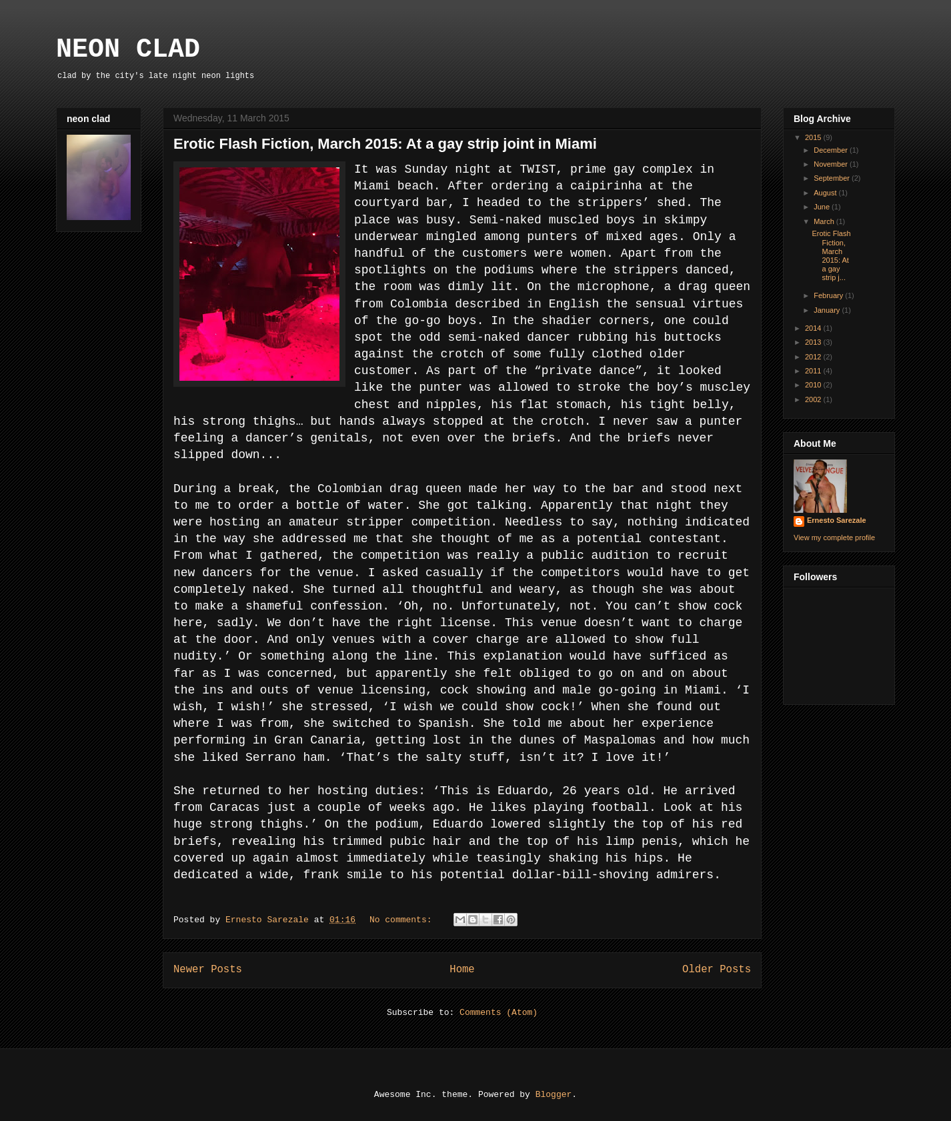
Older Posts (716, 970)
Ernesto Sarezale (836, 520)
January (828, 310)
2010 (814, 385)
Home (461, 970)
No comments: (403, 920)
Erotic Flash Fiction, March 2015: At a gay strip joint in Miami (385, 143)
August (826, 193)
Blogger (554, 1095)
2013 (814, 342)
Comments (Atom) (498, 1013)
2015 (814, 137)
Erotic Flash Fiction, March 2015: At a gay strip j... (831, 255)
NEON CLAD (128, 50)
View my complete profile (834, 537)
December (832, 150)
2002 (814, 399)
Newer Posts (207, 970)
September (833, 178)
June (823, 207)
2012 (814, 357)
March (825, 221)
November (832, 164)
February (829, 295)
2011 (814, 371)
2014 (814, 328)
